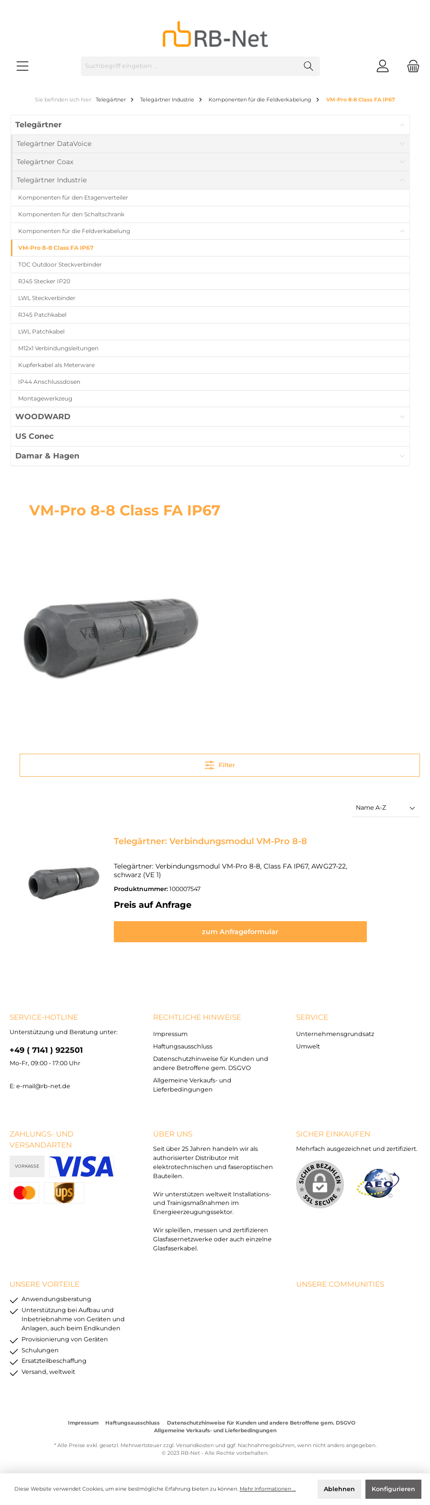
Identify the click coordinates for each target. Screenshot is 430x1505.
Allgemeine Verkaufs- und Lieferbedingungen (215, 1427)
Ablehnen (339, 1489)
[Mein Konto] (383, 66)
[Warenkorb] (410, 66)
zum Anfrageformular (263, 923)
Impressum (170, 1030)
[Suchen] (309, 66)
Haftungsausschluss (182, 1043)
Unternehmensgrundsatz (335, 1030)
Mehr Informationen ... (268, 1489)
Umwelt (308, 1043)
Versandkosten (195, 1442)
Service (312, 1013)
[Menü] (22, 66)
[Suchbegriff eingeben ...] (189, 66)
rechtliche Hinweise (197, 1013)
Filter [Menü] (220, 763)
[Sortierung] (386, 808)
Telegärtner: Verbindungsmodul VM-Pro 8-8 (210, 841)
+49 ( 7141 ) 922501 (46, 1046)
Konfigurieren (393, 1489)
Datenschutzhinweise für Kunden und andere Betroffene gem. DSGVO (261, 1419)
